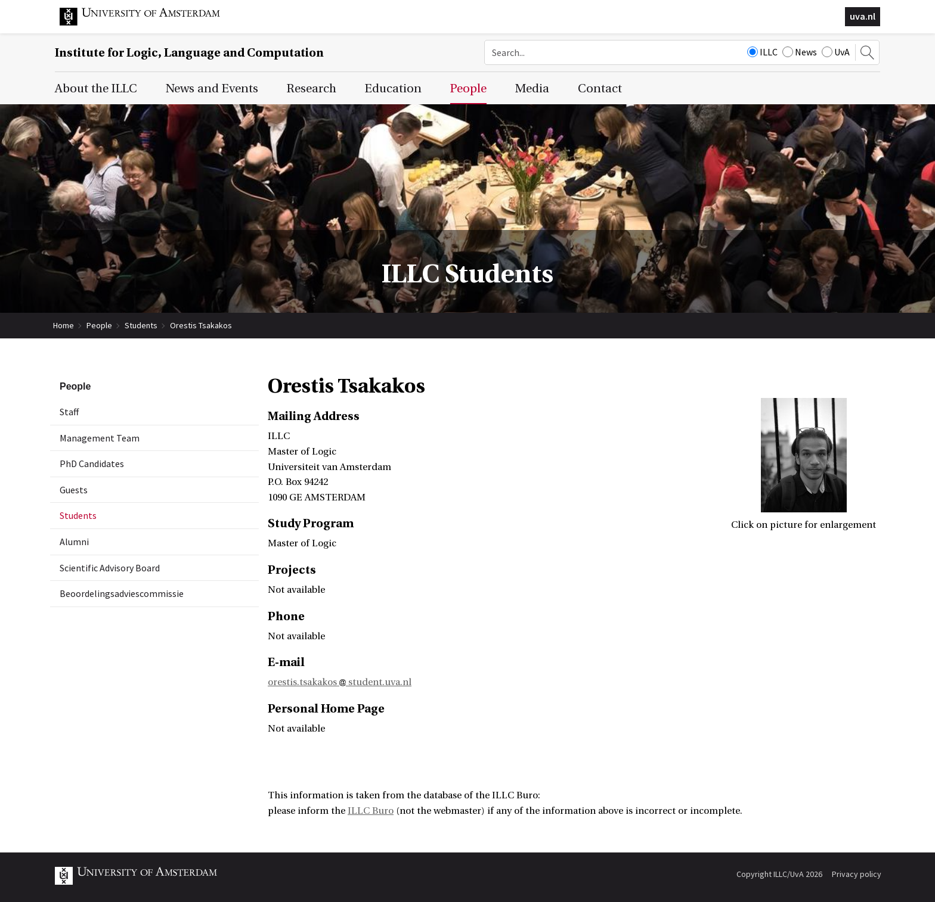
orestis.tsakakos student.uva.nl (339, 682)
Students (141, 325)
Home (63, 325)
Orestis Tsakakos (201, 325)
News (799, 52)
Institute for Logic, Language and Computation (189, 53)
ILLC (762, 52)
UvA (836, 52)
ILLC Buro (371, 810)
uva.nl (862, 16)
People (99, 325)
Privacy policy (856, 874)
